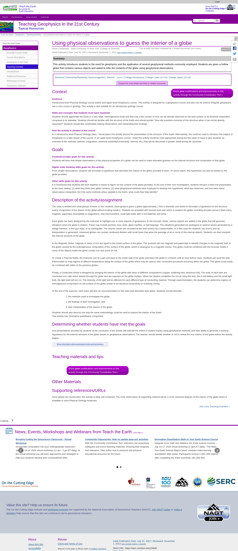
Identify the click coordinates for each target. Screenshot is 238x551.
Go (217, 20)
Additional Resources (16, 76)
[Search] (203, 20)
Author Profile (227, 49)
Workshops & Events (16, 81)
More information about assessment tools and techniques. (80, 344)
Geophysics (19, 35)
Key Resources (17, 17)
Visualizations (13, 71)
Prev (20, 450)
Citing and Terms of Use (70, 543)
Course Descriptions (16, 57)
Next (217, 450)
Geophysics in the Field (17, 62)
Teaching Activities (33, 35)
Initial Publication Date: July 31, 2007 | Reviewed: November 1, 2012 (97, 52)
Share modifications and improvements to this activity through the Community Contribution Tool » (198, 93)
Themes (5, 17)
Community (45, 17)
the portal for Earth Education (27, 8)
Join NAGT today (161, 509)
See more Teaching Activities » (214, 406)
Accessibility (34, 548)
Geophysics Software (16, 86)
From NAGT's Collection (215, 8)
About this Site (35, 544)
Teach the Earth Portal (11, 43)
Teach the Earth (6, 35)
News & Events (31, 17)
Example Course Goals (17, 53)
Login (217, 2)
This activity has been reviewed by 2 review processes (170, 48)
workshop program (58, 509)
